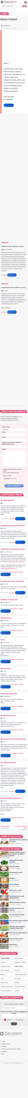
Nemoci (3, 974)
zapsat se (9, 1020)
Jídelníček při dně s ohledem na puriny (13, 525)
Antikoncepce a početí (21, 974)
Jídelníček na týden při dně (9, 599)
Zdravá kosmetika (6, 966)
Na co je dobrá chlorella (17, 914)
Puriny (3, 639)
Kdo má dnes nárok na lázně (18, 920)
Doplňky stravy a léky (6, 986)
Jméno (4, 432)
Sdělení (4, 449)
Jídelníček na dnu (6, 618)
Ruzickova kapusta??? (7, 500)
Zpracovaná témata (20, 986)
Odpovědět (8, 105)
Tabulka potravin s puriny (17, 902)
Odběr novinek (6, 1044)
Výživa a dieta (19, 966)
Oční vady (17, 978)
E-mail (3, 437)
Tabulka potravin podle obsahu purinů (16, 897)
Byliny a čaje (4, 982)
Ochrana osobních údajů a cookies (11, 1049)
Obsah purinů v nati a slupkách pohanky (13, 739)
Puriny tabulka (14, 884)
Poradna (3, 962)
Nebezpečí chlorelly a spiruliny (16, 861)
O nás (3, 1041)
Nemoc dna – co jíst (15, 890)
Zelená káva (13, 944)
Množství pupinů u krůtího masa (11, 798)
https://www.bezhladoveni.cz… (9, 568)
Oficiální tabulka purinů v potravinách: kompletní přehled (17, 853)
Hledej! (24, 6)
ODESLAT (14, 1023)
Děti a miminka (5, 970)
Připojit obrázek (7, 475)
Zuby (2, 978)
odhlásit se (20, 1020)
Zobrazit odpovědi (13, 572)
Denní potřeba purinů (16, 938)
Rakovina (17, 970)
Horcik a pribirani (5, 826)
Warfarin (12, 878)
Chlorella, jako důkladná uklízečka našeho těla (17, 927)
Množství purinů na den (8, 715)
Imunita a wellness (6, 990)
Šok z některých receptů (8, 762)
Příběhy (17, 982)
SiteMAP (4, 1051)
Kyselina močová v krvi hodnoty (16, 909)
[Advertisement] (14, 44)
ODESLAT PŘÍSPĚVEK (14, 486)
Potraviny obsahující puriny (18, 933)
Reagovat (12, 274)
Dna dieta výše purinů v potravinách (12, 581)
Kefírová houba (14, 866)
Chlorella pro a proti (15, 872)
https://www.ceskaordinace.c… (16, 561)
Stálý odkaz (3, 275)
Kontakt (17, 990)
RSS (3, 1054)
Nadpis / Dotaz (6, 427)
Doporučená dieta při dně (9, 693)
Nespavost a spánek (20, 962)
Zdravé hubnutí (19, 958)
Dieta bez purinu (6, 668)
